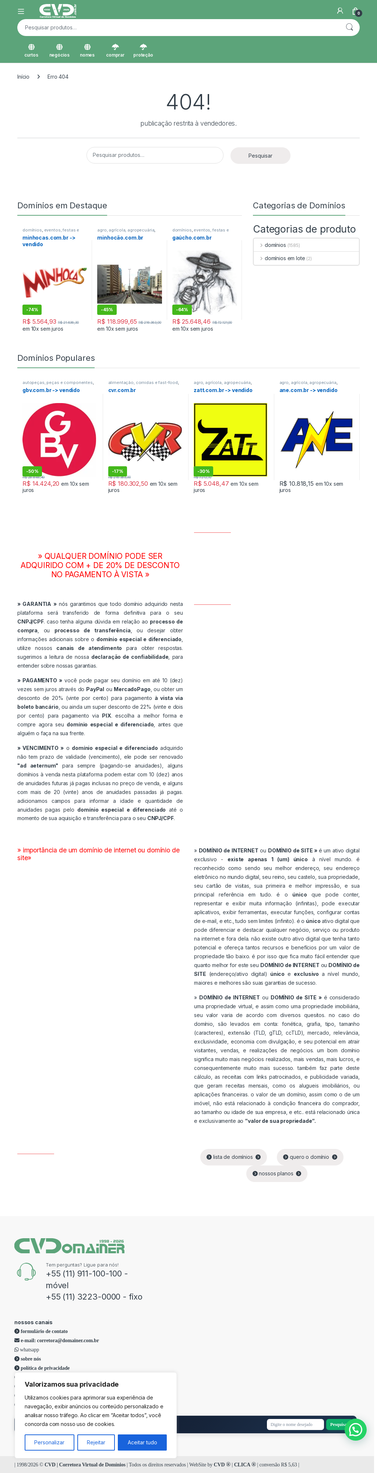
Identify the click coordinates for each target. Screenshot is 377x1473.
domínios (32, 230)
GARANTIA (36, 604)
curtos (31, 51)
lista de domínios (234, 1157)
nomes (87, 51)
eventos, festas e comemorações (50, 232)
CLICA (245, 1464)
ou (259, 850)
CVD (222, 1464)
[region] (96, 1415)
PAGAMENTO (39, 680)
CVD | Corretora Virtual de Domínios (85, 1464)
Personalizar (49, 1442)
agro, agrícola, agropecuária (125, 230)
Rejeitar (96, 1442)
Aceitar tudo (142, 1442)
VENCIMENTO (40, 748)
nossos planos (277, 1173)
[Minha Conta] (340, 10)
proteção (143, 51)
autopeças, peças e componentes (57, 382)
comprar (115, 51)
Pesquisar (349, 27)
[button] (356, 1430)
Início (23, 76)
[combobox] (178, 27)
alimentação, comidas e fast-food (143, 382)
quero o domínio (310, 1157)
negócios (59, 51)
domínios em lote (279, 258)
